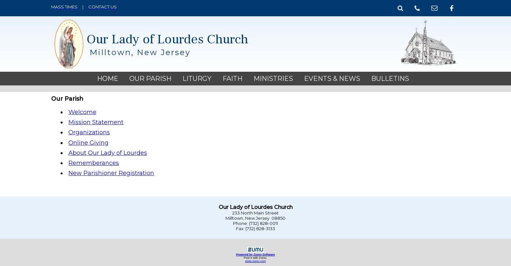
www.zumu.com (255, 261)
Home (107, 78)
